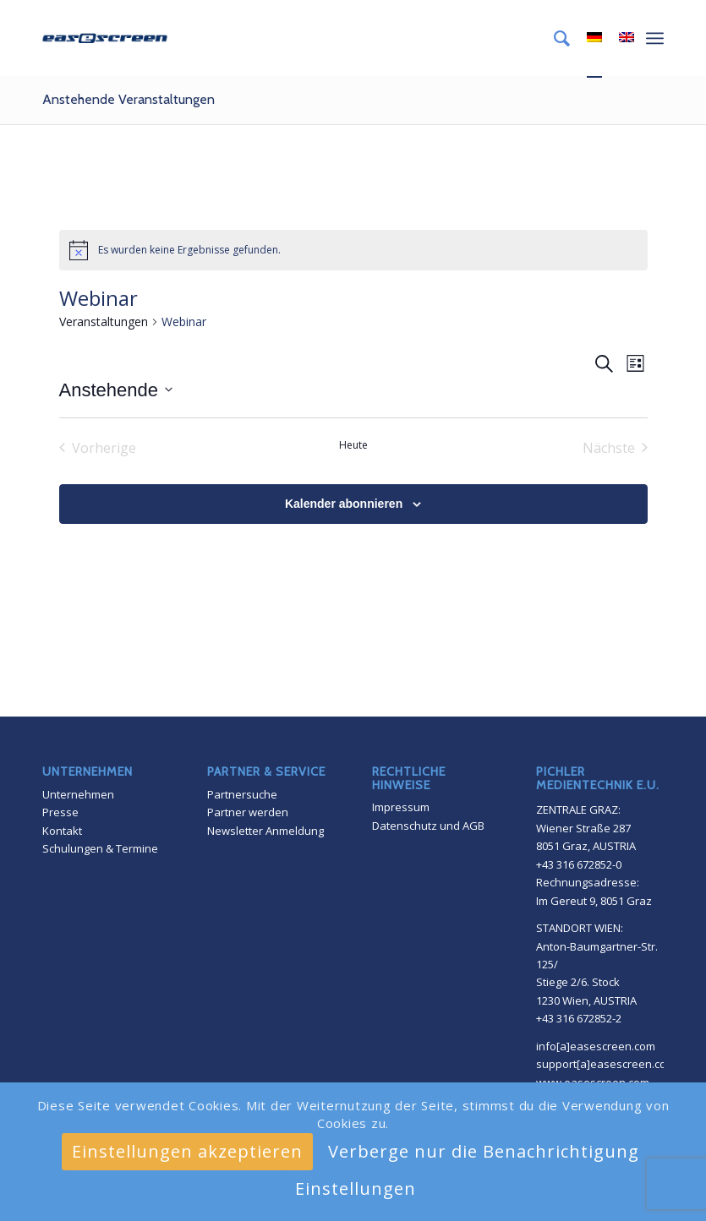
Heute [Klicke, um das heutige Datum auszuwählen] (353, 445)
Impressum (401, 807)
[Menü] (655, 38)
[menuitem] (553, 38)
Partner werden (247, 812)
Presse (60, 812)
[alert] (353, 250)
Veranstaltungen (103, 321)
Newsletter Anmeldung (265, 830)
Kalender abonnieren (343, 503)
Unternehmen (78, 794)
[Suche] (553, 38)
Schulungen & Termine (100, 848)
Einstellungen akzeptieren (187, 1151)
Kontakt (62, 830)
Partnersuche (242, 794)
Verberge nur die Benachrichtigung (483, 1151)
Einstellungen (355, 1188)
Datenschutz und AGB (428, 825)
